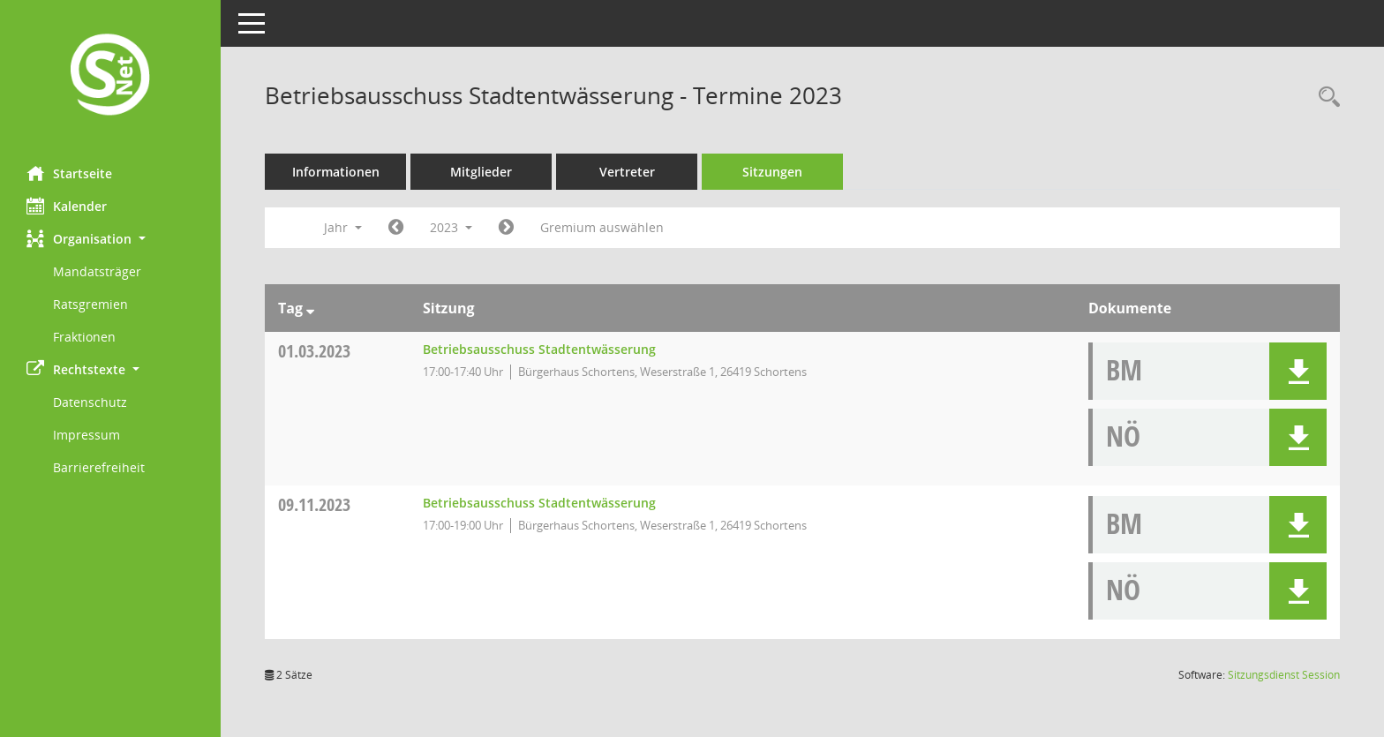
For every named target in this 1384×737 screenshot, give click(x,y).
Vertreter (627, 171)
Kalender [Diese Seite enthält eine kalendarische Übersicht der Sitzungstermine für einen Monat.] (66, 205)
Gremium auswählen (602, 227)
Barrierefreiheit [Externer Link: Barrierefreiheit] (99, 467)
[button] (110, 238)
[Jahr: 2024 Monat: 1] (506, 228)
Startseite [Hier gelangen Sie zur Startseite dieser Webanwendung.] (69, 173)
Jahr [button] (343, 227)
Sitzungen (772, 171)
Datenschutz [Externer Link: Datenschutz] (90, 402)
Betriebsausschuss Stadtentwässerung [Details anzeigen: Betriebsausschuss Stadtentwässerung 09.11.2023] (539, 502)
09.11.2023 (314, 504)
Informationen (336, 171)
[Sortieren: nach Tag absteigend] (310, 308)
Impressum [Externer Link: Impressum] (86, 434)
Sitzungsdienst (1284, 674)
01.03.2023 (314, 351)
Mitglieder (481, 171)
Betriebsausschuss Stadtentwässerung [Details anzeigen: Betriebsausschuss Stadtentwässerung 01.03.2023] (539, 349)
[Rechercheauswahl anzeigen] (1325, 97)
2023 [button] (451, 227)
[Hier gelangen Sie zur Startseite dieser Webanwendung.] (110, 76)
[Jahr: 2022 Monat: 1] (396, 228)
